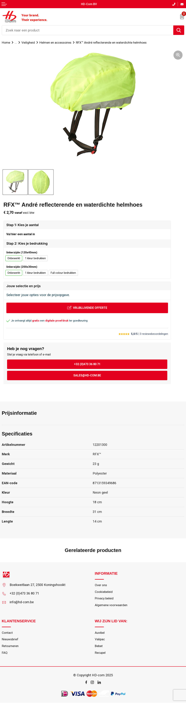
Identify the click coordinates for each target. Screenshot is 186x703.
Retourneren (10, 646)
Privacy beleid (104, 598)
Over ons (101, 585)
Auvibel (100, 633)
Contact (7, 633)
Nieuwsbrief (10, 640)
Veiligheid (28, 42)
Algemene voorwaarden (111, 605)
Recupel (100, 653)
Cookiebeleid (104, 592)
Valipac (100, 640)
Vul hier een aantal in (20, 234)
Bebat (99, 646)
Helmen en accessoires (55, 42)
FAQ (4, 653)
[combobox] (87, 30)
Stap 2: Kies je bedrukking (27, 243)
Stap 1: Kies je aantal (22, 225)
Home (6, 42)
